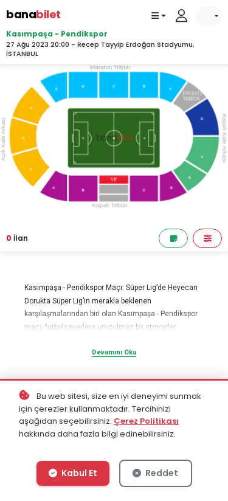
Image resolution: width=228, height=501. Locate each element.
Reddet (155, 473)
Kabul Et (73, 473)
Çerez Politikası (146, 421)
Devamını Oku (114, 352)
